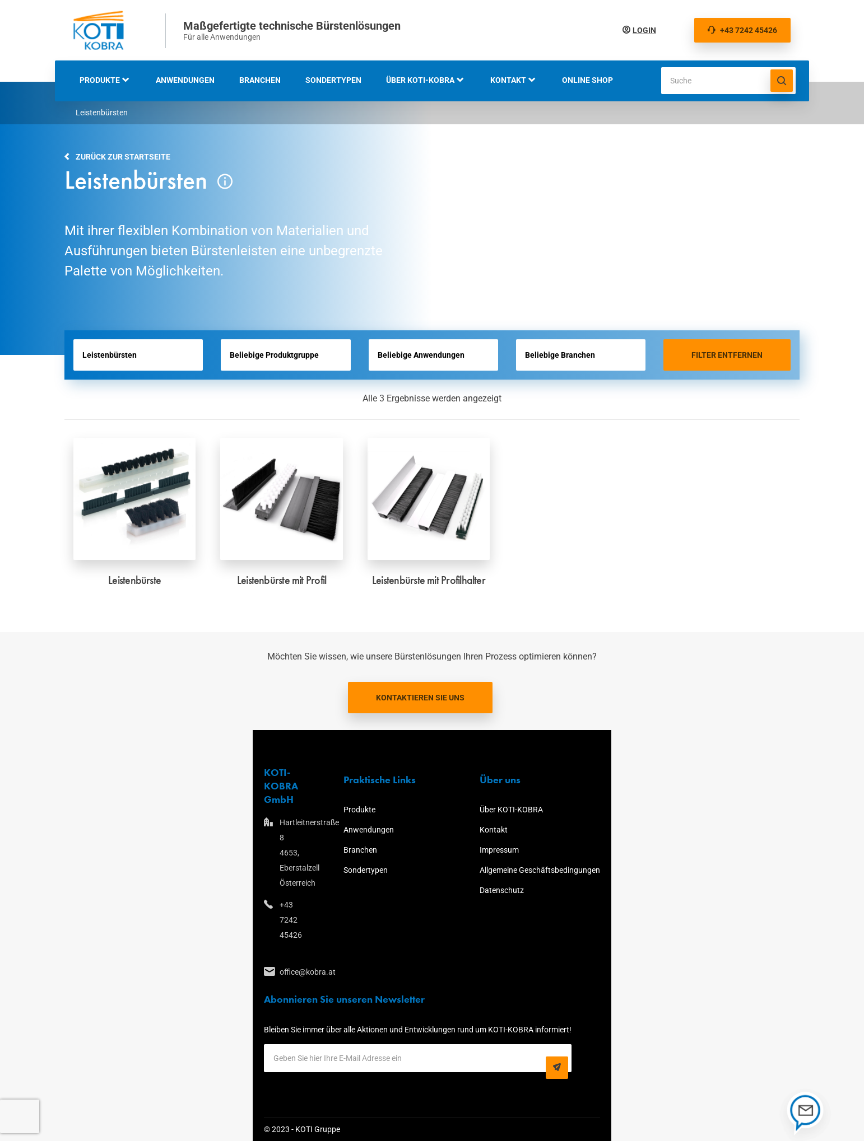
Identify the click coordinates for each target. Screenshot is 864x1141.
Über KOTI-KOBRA (420, 80)
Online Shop (587, 80)
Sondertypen (333, 80)
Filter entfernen (727, 354)
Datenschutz (502, 890)
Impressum (499, 849)
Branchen (260, 80)
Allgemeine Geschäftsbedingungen (540, 870)
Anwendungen (185, 80)
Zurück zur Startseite (123, 156)
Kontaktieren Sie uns (420, 697)
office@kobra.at (281, 971)
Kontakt (508, 80)
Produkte (100, 80)
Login (644, 30)
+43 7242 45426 (742, 30)
